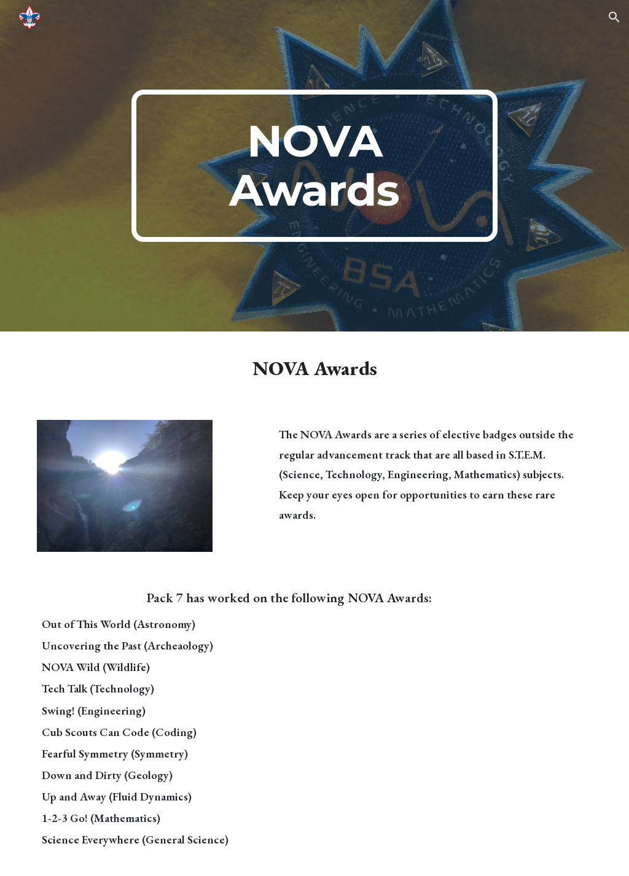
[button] (614, 17)
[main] (314, 166)
